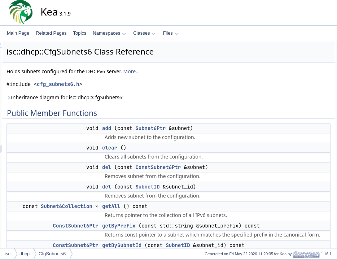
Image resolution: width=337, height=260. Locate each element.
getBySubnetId (302, 100)
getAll (176, 238)
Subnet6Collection (131, 238)
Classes (144, 33)
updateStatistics (303, 180)
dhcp (24, 253)
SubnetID (212, 210)
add (171, 128)
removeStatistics (303, 140)
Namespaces (109, 33)
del (171, 175)
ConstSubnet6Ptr (223, 175)
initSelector (298, 196)
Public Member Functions (306, 45)
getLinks (296, 108)
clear (174, 147)
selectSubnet (300, 156)
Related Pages (51, 33)
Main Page (18, 33)
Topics (79, 33)
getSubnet (297, 116)
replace (295, 148)
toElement (297, 172)
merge (294, 132)
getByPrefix (299, 92)
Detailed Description (301, 204)
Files (170, 33)
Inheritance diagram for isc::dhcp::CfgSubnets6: (130, 97)
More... (196, 71)
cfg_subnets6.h (123, 84)
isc (7, 253)
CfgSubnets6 (52, 253)
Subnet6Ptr (215, 128)
